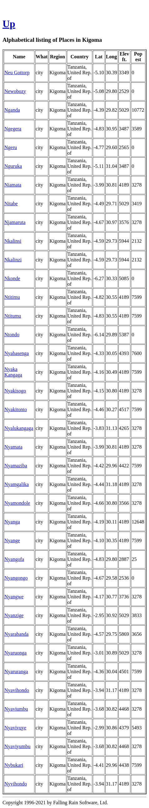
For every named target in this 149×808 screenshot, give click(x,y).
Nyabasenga (16, 353)
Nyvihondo (15, 783)
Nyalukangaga (18, 428)
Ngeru (10, 147)
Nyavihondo (16, 690)
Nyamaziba (15, 465)
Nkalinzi (13, 259)
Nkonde (12, 278)
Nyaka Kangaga (13, 372)
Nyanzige (13, 615)
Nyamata (13, 447)
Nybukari (13, 765)
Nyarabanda (16, 634)
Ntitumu (12, 316)
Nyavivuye (15, 727)
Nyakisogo (15, 390)
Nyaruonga (15, 652)
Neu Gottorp (16, 72)
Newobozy (15, 91)
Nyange (12, 540)
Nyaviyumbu (17, 746)
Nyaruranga (16, 671)
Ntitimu (12, 297)
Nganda (12, 110)
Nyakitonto (15, 409)
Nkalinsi (12, 241)
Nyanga (12, 521)
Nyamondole (17, 503)
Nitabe (11, 203)
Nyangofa (14, 559)
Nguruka (13, 166)
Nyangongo (16, 578)
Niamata (12, 184)
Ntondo (11, 334)
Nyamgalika (16, 484)
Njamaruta (15, 222)
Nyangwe (13, 596)
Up (8, 23)
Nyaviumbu (16, 709)
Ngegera (12, 128)
